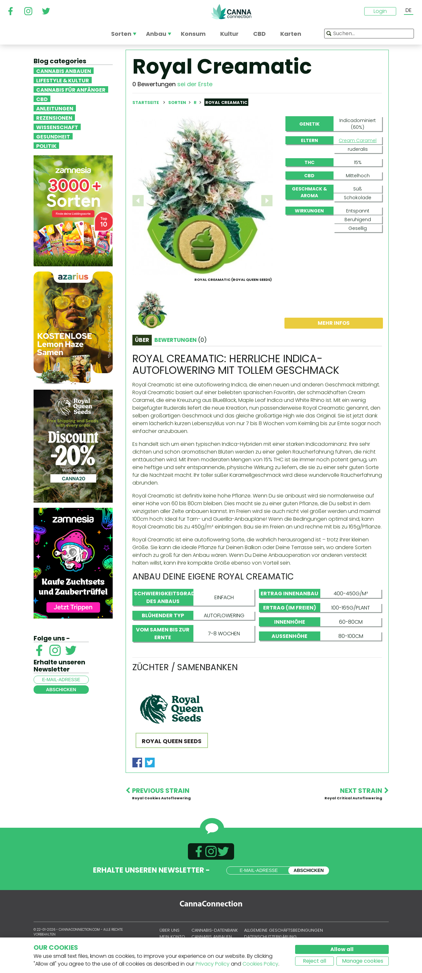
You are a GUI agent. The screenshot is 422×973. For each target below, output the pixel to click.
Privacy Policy (213, 964)
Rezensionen (54, 117)
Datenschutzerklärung (270, 937)
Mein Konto (172, 937)
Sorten (177, 102)
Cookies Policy (260, 964)
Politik (46, 145)
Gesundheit (53, 136)
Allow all (342, 949)
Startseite (145, 102)
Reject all (314, 961)
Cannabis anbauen (63, 70)
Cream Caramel (357, 140)
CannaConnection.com (231, 12)
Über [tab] (142, 340)
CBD (42, 99)
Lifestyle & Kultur (62, 80)
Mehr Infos (334, 323)
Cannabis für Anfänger (71, 89)
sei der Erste (194, 84)
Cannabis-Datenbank (214, 930)
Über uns (170, 930)
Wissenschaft (57, 127)
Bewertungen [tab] (180, 340)
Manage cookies (362, 961)
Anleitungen (54, 108)
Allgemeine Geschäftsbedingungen (283, 930)
